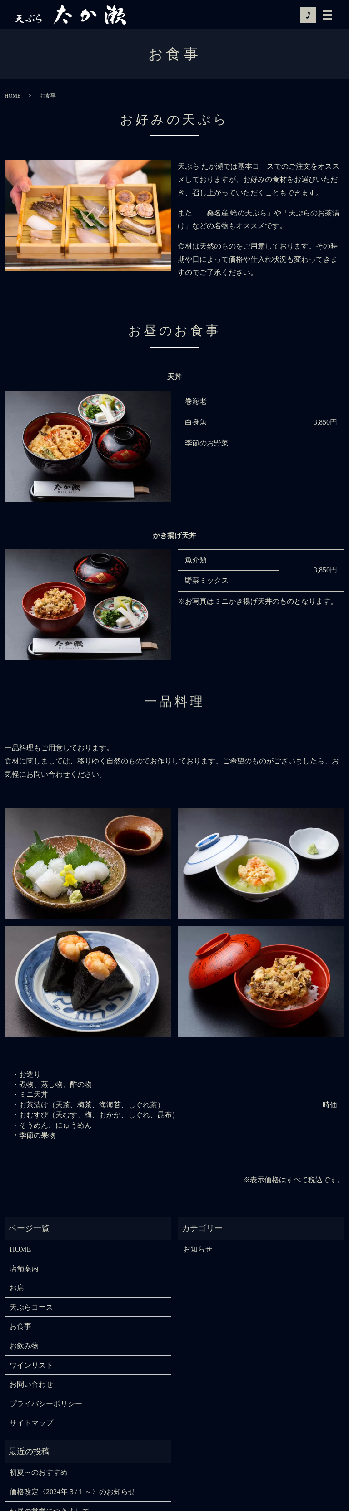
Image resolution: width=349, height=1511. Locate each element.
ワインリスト (31, 1365)
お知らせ (197, 1249)
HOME (12, 96)
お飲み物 (24, 1346)
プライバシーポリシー (46, 1404)
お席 (17, 1287)
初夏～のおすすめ (39, 1472)
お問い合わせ (31, 1384)
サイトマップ (31, 1423)
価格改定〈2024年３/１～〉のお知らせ (72, 1492)
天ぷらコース (31, 1307)
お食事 (20, 1326)
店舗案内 (24, 1268)
